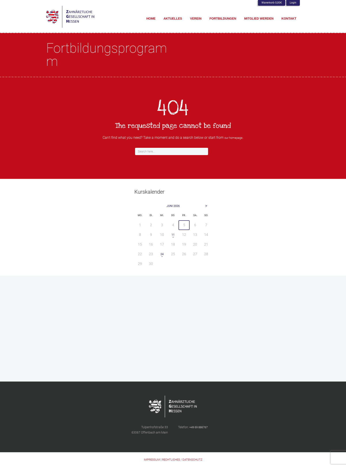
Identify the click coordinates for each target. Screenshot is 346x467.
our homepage (233, 137)
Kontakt (289, 18)
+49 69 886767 (199, 427)
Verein (195, 18)
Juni (173, 206)
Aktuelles (173, 18)
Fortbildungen (222, 18)
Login (293, 2)
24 (162, 254)
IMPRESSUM (150, 459)
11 (173, 235)
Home (151, 18)
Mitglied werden (259, 18)
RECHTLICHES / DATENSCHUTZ (183, 459)
